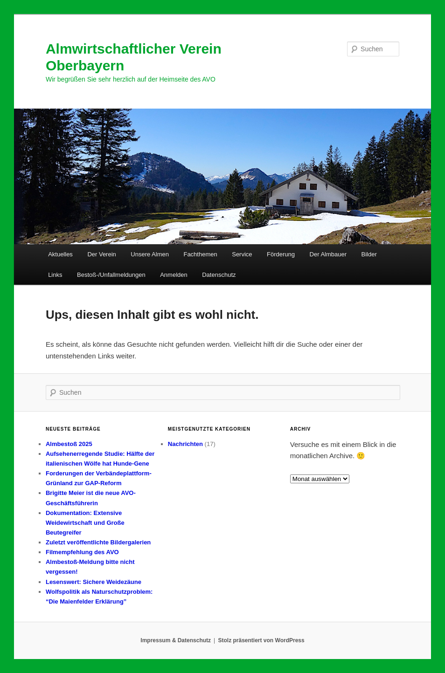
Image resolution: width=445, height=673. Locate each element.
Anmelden (174, 274)
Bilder (369, 254)
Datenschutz (219, 274)
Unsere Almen (150, 254)
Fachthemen (200, 254)
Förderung (281, 254)
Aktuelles (60, 254)
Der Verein (101, 254)
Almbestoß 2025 (69, 443)
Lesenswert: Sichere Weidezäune (93, 581)
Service (242, 254)
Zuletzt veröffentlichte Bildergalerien (98, 542)
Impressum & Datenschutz (175, 640)
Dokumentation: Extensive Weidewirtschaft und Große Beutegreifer (85, 522)
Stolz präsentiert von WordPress (261, 640)
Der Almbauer (328, 254)
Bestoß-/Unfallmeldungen (111, 274)
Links (55, 274)
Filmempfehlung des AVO (82, 552)
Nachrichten (185, 443)
